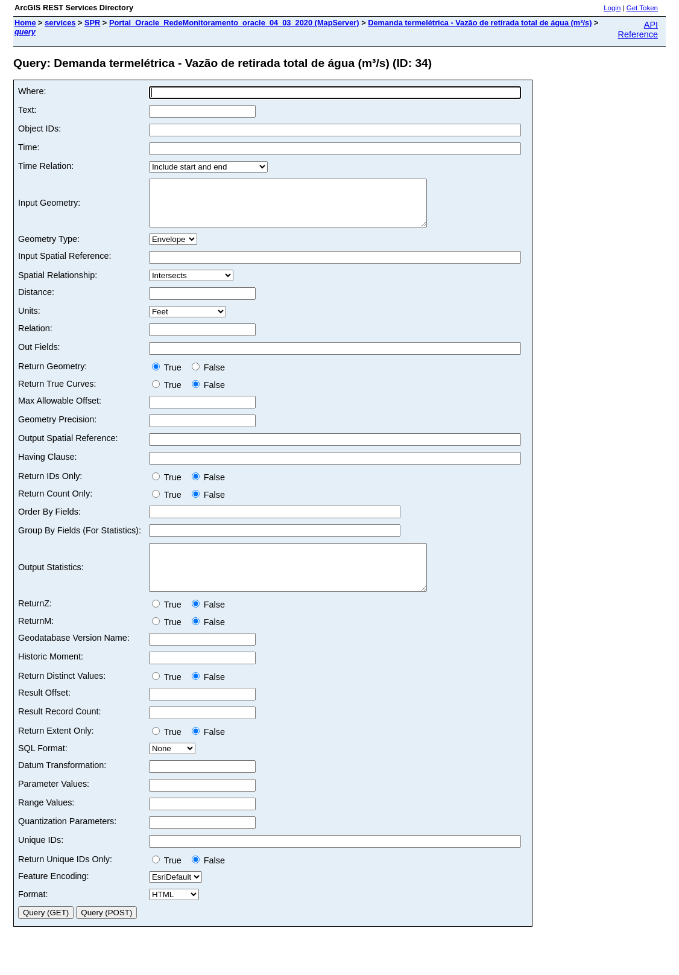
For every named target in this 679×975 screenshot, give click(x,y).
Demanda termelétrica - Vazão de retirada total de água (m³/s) (480, 22)
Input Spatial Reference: (64, 265)
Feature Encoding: (53, 894)
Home (25, 22)
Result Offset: (44, 711)
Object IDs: (39, 128)
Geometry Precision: (57, 428)
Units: (29, 320)
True (169, 376)
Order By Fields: (49, 521)
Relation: (35, 337)
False (208, 376)
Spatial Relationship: (57, 284)
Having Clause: (47, 466)
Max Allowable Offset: (59, 409)
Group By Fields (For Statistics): (79, 539)
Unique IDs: (40, 858)
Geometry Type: (49, 248)
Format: (33, 912)
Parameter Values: (53, 802)
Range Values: (46, 820)
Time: (28, 147)
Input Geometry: (49, 207)
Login (612, 7)
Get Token (642, 7)
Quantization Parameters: (67, 839)
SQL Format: (43, 766)
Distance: (36, 301)
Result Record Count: (59, 729)
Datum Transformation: (62, 783)
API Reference (638, 29)
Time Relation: (46, 166)
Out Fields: (39, 356)
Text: (27, 110)
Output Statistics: (51, 581)
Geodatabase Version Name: (74, 656)
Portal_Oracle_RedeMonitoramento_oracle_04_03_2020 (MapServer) (234, 22)
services (60, 22)
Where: (32, 91)
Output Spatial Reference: (68, 447)
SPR (92, 22)
